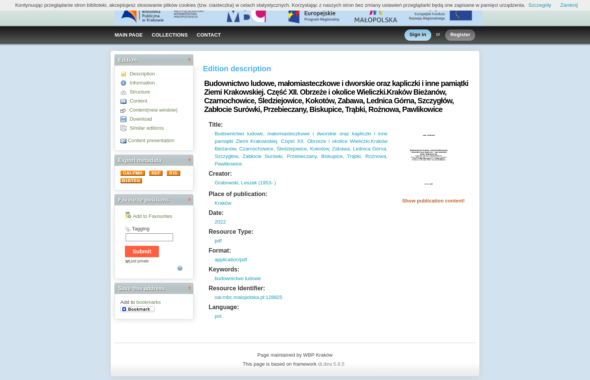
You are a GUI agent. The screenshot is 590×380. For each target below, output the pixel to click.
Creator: (220, 173)
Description (142, 74)
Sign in (418, 35)
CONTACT (209, 35)
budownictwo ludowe (237, 278)
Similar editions (147, 128)
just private (140, 261)
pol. (218, 316)
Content (139, 101)
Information (142, 83)
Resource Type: (230, 231)
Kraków (222, 203)
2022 (220, 222)
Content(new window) (153, 110)
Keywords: (223, 269)
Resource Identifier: (236, 288)
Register (460, 35)
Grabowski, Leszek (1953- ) (245, 182)
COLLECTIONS (170, 35)
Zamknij (569, 5)
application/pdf (230, 259)
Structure (140, 92)
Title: (215, 124)
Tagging (140, 228)
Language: (223, 307)
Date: (216, 213)
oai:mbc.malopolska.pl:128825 (248, 297)
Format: (219, 250)
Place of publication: (237, 194)
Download (141, 119)
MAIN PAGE (129, 35)
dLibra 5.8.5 (332, 364)
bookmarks (148, 302)
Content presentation (151, 140)
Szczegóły (539, 5)
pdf (218, 241)
